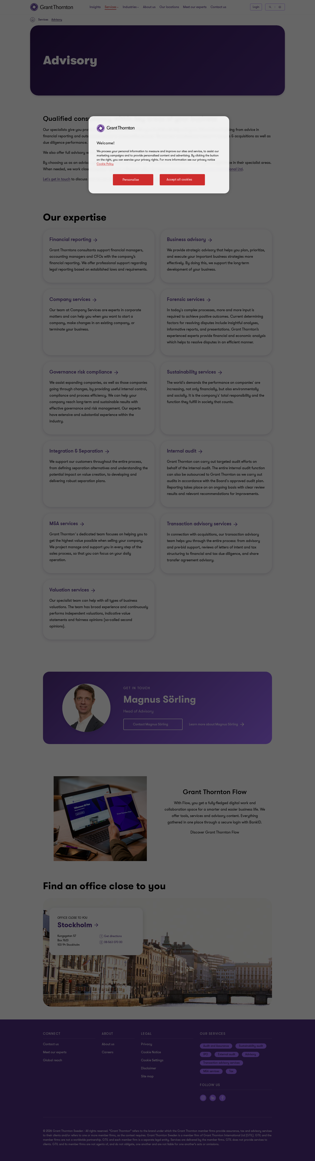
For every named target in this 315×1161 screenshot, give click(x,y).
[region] (159, 154)
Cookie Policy (105, 164)
